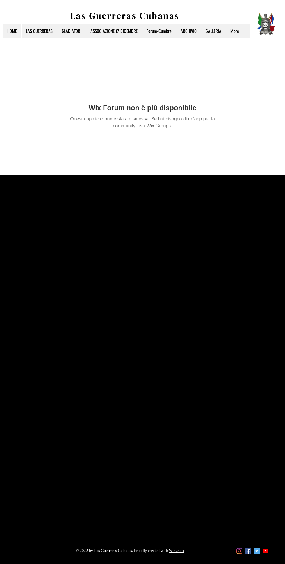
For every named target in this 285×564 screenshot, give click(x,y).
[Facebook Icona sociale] (248, 551)
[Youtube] (265, 551)
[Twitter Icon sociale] (257, 551)
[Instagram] (239, 551)
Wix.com (176, 551)
